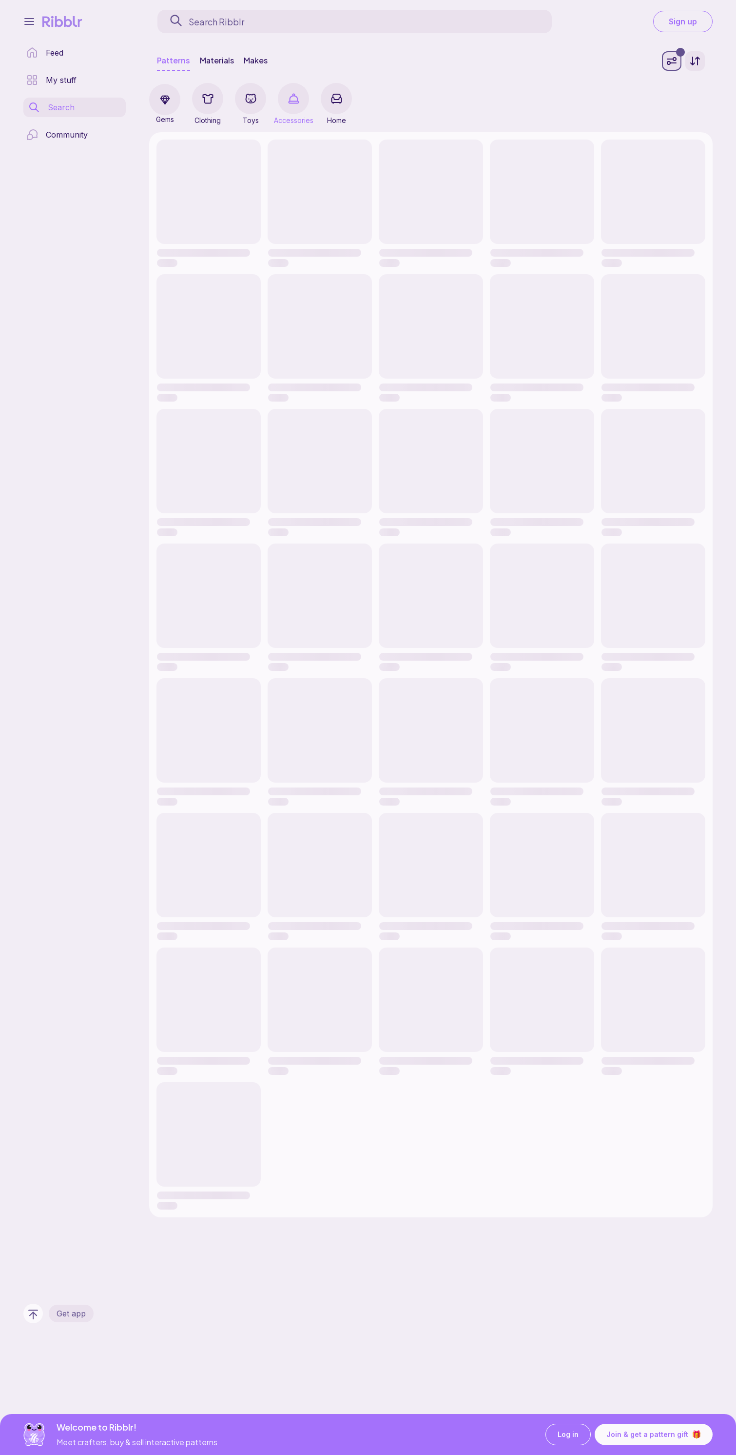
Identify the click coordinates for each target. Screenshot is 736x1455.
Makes (256, 60)
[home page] (44, 53)
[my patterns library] (51, 80)
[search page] (51, 107)
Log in (568, 1435)
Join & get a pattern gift (653, 1434)
